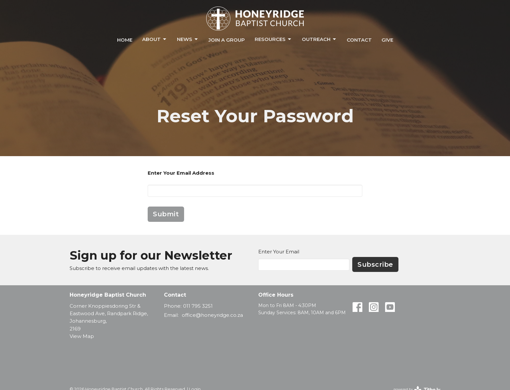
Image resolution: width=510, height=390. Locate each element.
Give (387, 40)
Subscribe (375, 264)
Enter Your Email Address (181, 173)
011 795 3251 (198, 306)
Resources (273, 39)
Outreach (319, 39)
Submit (166, 214)
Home (124, 40)
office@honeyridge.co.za (212, 315)
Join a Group (226, 40)
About (154, 39)
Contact (359, 40)
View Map (82, 336)
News (188, 39)
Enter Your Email (278, 252)
